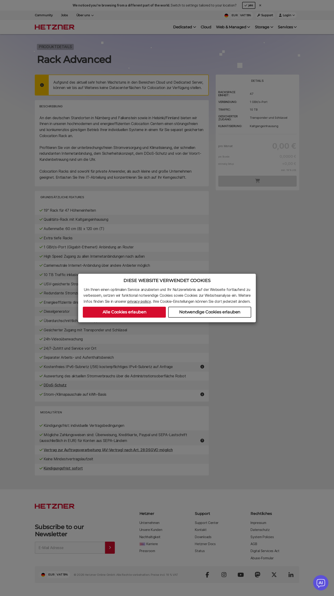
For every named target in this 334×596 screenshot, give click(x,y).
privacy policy (139, 301)
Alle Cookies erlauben (124, 312)
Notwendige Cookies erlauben (209, 312)
